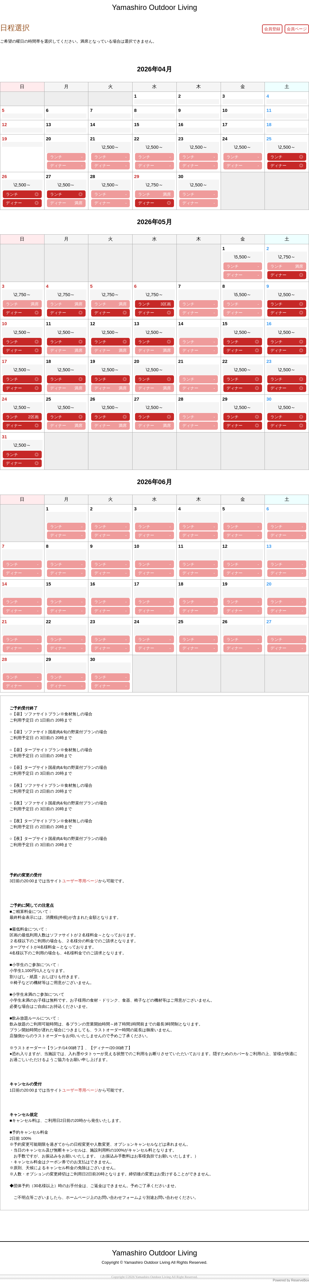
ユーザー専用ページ (80, 881)
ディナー (66, 165)
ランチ (66, 157)
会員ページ (297, 29)
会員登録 (272, 29)
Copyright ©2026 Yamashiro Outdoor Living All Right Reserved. (154, 1277)
